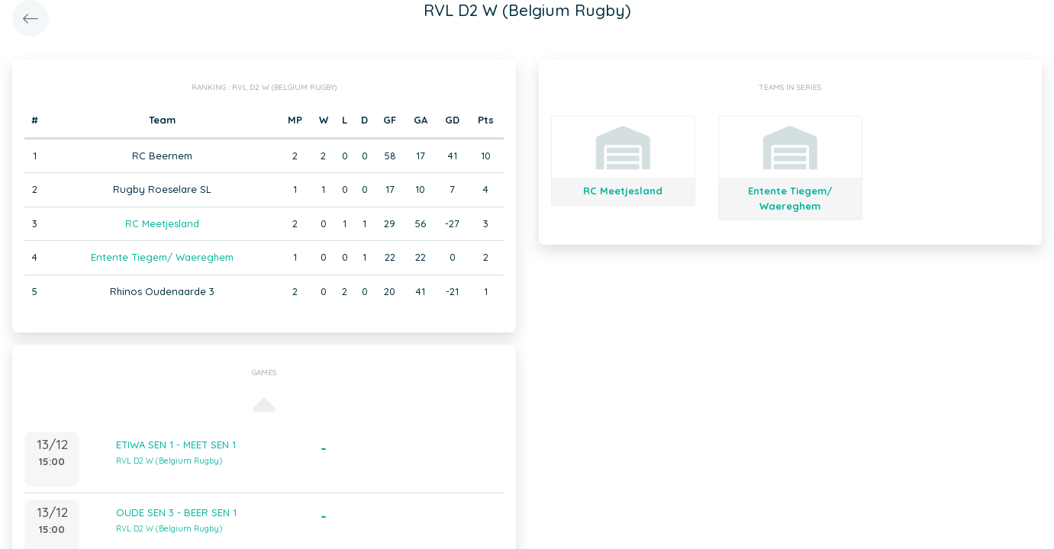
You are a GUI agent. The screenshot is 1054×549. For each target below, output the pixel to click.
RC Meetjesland (162, 223)
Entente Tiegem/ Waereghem (162, 257)
